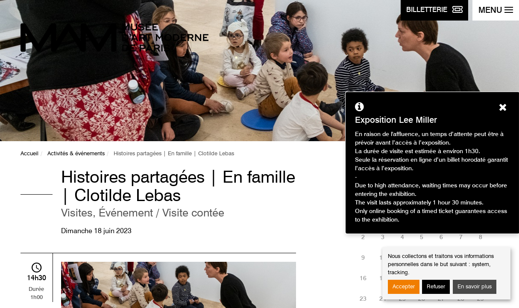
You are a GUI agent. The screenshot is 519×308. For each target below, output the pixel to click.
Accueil (29, 154)
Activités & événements (76, 154)
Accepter (404, 287)
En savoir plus (474, 287)
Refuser (436, 287)
